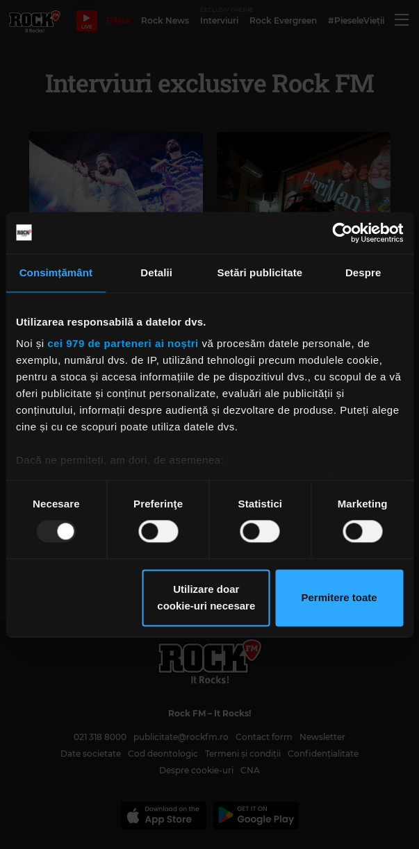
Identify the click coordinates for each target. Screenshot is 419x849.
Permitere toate (339, 597)
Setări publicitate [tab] (260, 272)
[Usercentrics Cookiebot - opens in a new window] (342, 232)
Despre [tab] (363, 272)
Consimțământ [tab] (55, 272)
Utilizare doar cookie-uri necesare (206, 597)
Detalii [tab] (156, 272)
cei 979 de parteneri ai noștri (123, 343)
